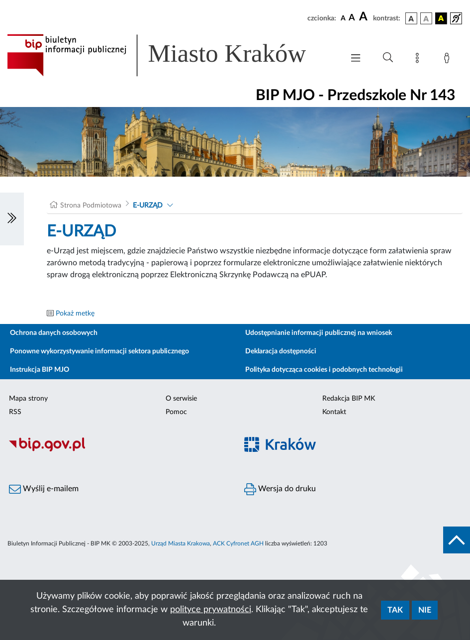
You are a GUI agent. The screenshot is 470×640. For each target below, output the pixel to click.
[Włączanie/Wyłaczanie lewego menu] (12, 219)
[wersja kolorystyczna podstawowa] (411, 18)
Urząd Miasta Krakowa (180, 543)
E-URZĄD (148, 205)
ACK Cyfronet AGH (238, 543)
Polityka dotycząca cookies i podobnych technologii (324, 369)
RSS (15, 412)
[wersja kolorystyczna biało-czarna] (426, 18)
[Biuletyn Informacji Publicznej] (117, 450)
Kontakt (334, 412)
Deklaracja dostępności (280, 351)
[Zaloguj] (448, 59)
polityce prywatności (210, 609)
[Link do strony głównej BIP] (170, 55)
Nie (424, 610)
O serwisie (181, 398)
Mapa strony (28, 398)
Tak (395, 610)
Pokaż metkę (75, 313)
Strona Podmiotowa (90, 205)
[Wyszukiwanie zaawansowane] (388, 58)
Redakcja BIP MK (348, 398)
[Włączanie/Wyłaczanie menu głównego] (355, 59)
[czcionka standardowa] (343, 18)
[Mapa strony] (419, 59)
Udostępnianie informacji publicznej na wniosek (318, 332)
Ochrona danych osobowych (53, 332)
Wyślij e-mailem (44, 489)
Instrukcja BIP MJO (39, 369)
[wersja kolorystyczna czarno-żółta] (441, 18)
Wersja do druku (280, 489)
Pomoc (176, 412)
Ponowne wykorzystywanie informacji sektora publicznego (99, 351)
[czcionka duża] (364, 17)
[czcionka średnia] (352, 18)
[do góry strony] (456, 540)
